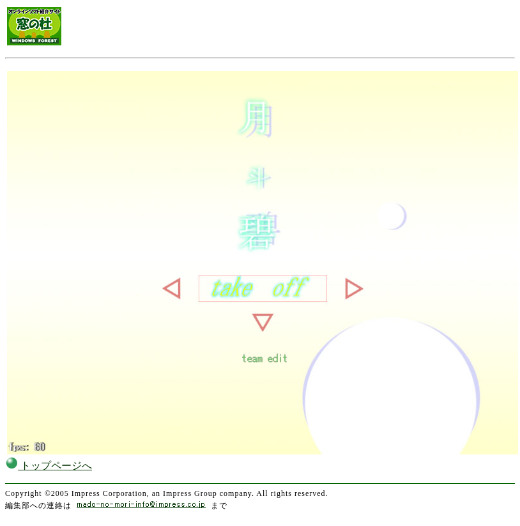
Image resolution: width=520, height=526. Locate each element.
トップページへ (48, 465)
